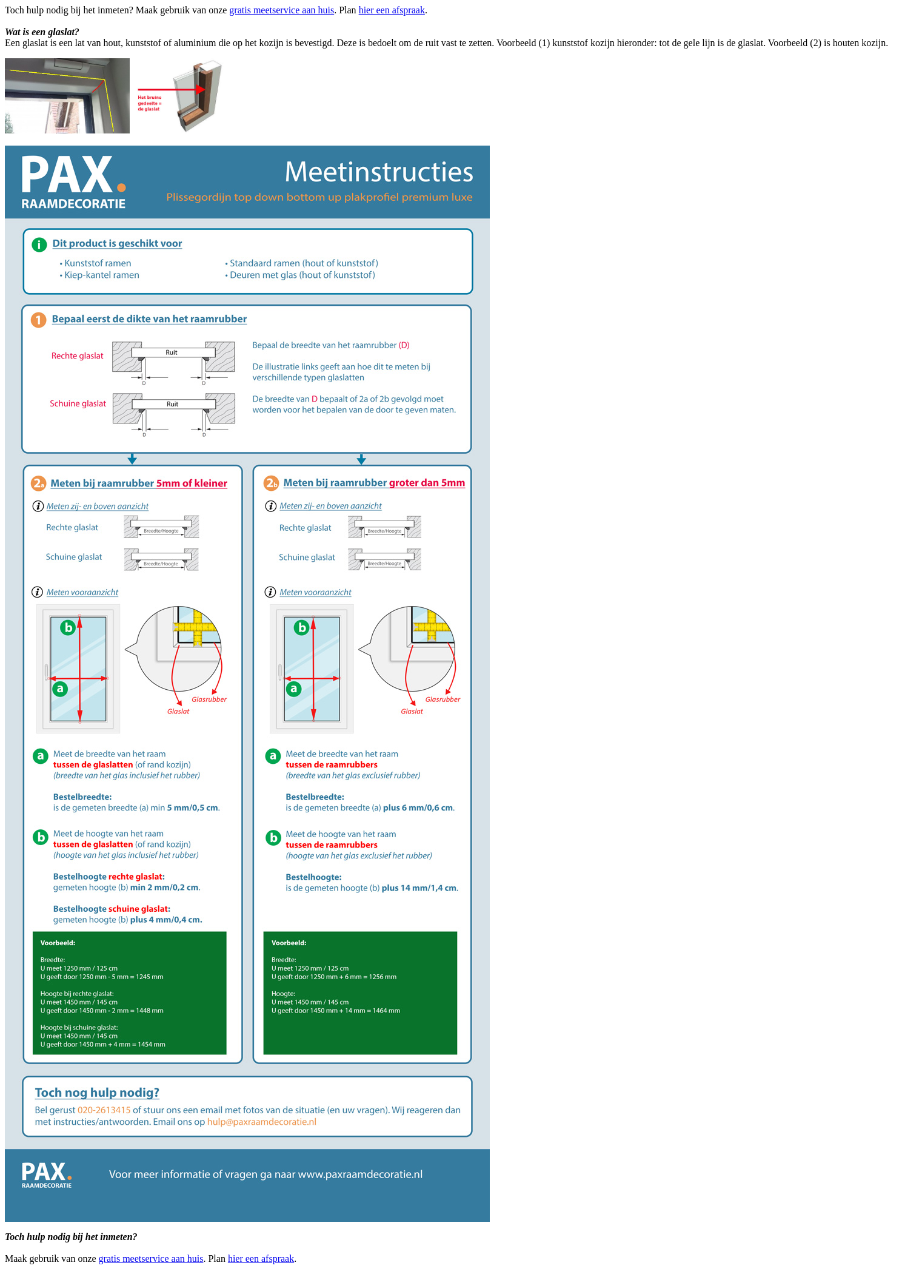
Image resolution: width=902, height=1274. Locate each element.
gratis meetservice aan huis (281, 10)
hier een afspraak (392, 10)
